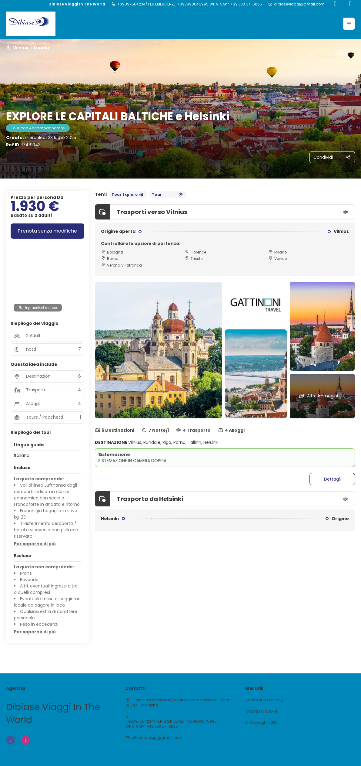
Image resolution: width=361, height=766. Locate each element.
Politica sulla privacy (264, 700)
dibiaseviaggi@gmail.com (299, 4)
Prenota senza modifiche (47, 230)
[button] (35, 544)
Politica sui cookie (261, 711)
